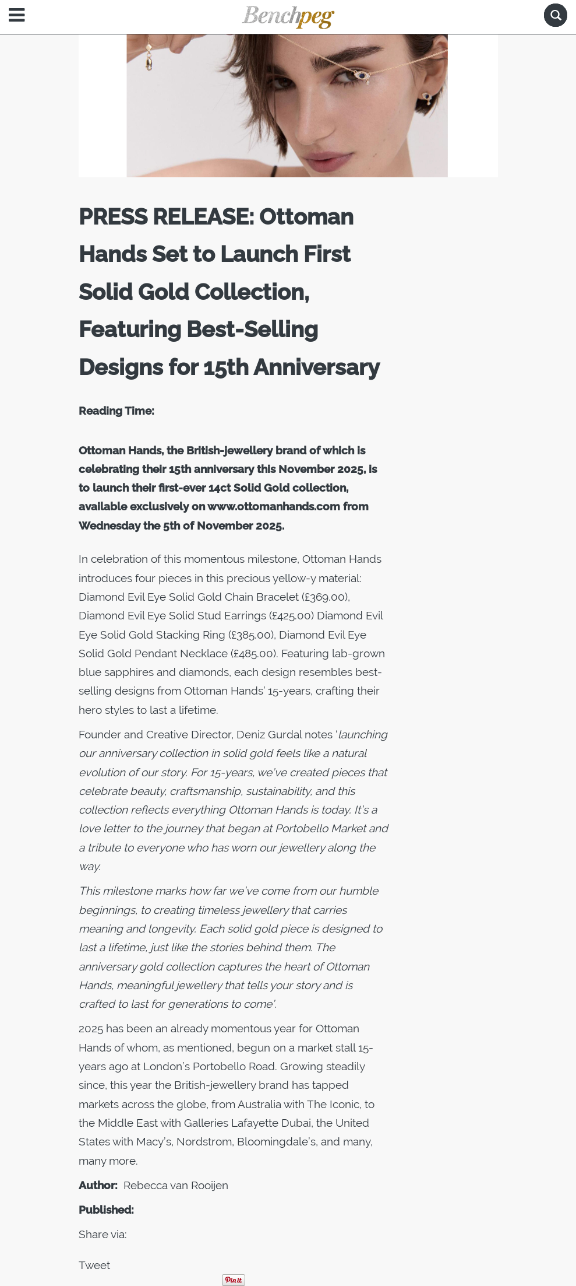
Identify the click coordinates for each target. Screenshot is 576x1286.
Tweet (94, 1265)
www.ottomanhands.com (273, 506)
